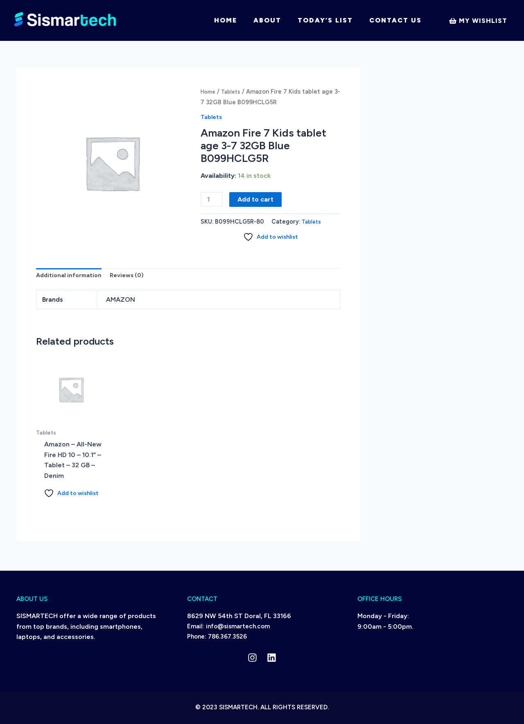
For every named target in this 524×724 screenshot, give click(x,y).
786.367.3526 (227, 636)
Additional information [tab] (71, 277)
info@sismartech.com (238, 626)
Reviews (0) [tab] (133, 277)
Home (225, 20)
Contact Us (395, 20)
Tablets (234, 91)
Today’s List (325, 20)
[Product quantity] (212, 199)
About (267, 20)
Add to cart (257, 199)
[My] (478, 21)
